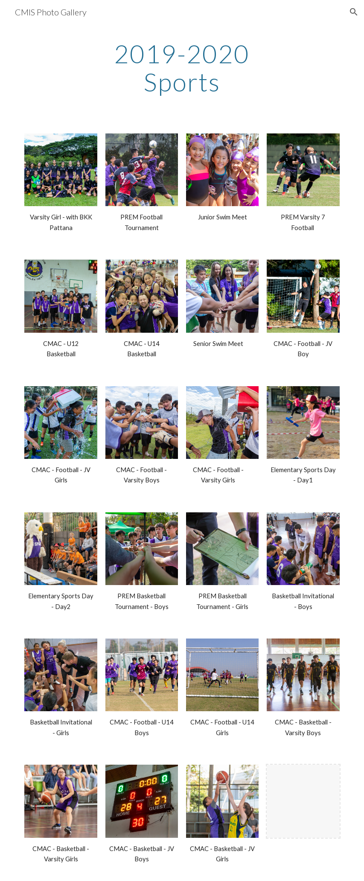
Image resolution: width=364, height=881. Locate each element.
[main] (182, 67)
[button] (354, 12)
